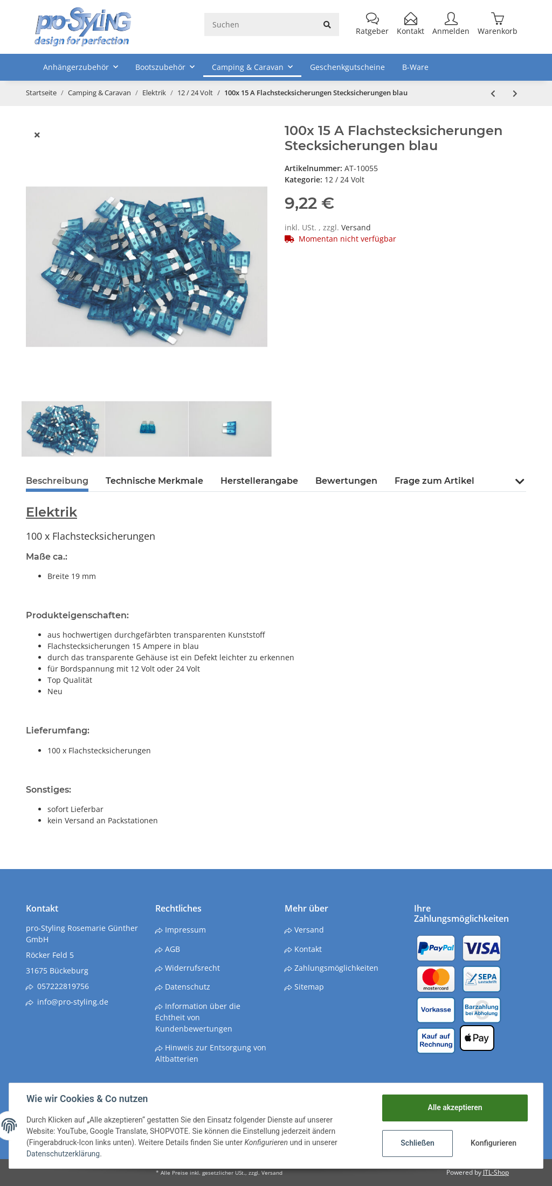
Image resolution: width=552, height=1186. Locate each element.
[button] (519, 487)
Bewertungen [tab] (346, 481)
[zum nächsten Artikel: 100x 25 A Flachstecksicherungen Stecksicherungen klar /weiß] (515, 93)
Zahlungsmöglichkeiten (335, 968)
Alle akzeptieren (454, 1107)
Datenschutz (186, 987)
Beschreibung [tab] (57, 481)
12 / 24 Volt (344, 179)
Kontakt (307, 949)
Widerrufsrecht (191, 968)
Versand (356, 227)
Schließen (417, 1143)
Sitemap (308, 987)
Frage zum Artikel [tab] (434, 481)
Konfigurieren (493, 1143)
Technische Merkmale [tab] (154, 481)
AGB (171, 949)
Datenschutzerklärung (63, 1153)
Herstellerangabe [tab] (259, 481)
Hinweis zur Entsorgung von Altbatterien (210, 1053)
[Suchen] (260, 24)
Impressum (184, 929)
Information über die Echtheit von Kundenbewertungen (197, 1017)
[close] (37, 134)
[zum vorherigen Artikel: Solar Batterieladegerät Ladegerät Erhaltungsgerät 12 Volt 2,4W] (493, 93)
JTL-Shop (496, 1172)
